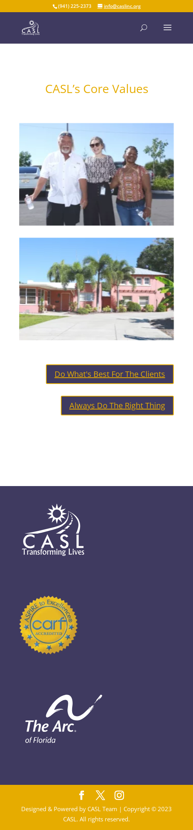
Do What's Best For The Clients (110, 374)
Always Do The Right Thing (117, 405)
